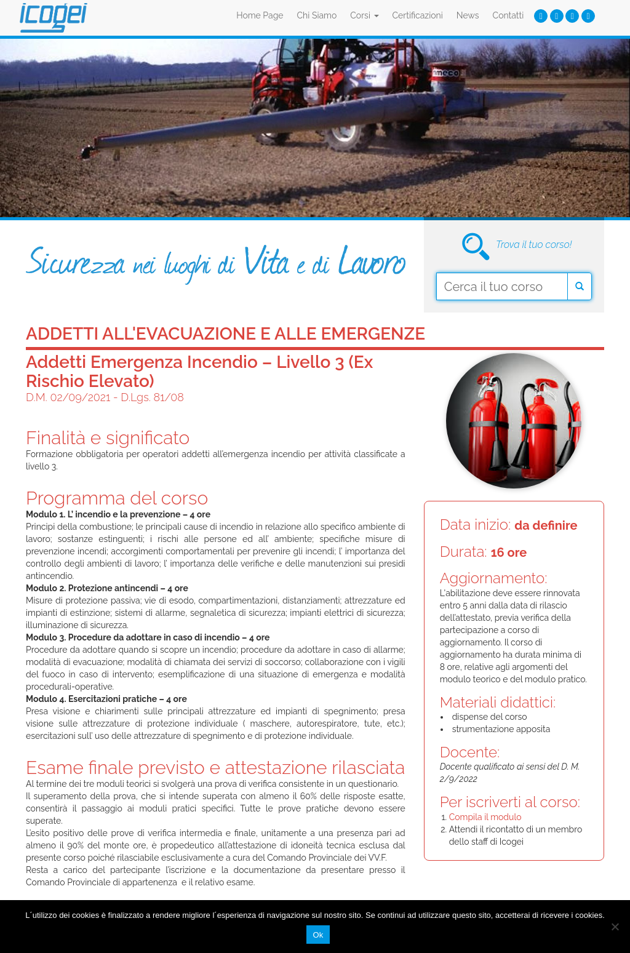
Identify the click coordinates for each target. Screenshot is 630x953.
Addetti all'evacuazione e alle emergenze (225, 334)
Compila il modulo (485, 817)
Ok (318, 934)
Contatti (508, 15)
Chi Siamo (317, 15)
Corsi (364, 15)
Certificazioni (418, 15)
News (468, 15)
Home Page (259, 15)
